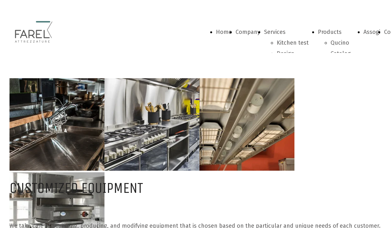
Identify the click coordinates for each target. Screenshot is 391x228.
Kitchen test (293, 42)
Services (275, 31)
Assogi (371, 31)
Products (330, 31)
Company (248, 31)
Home (224, 31)
